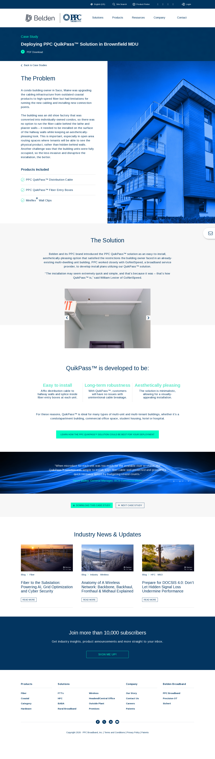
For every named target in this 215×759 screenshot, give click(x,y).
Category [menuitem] (26, 703)
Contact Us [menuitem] (132, 698)
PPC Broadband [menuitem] (171, 693)
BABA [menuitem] (61, 703)
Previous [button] (68, 318)
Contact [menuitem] (182, 17)
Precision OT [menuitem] (170, 698)
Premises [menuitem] (94, 708)
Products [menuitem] (117, 17)
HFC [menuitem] (60, 698)
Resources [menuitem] (138, 17)
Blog (23, 574)
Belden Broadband (174, 684)
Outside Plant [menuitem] (96, 703)
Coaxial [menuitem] (25, 698)
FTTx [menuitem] (61, 693)
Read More (29, 600)
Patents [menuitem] (130, 708)
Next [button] (149, 318)
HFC (153, 574)
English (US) (99, 4)
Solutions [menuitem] (97, 17)
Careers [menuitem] (130, 703)
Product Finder (143, 4)
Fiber (31, 574)
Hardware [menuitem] (26, 708)
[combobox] (102, 4)
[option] (107, 318)
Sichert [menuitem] (167, 703)
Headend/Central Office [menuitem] (102, 698)
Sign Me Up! (107, 654)
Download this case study (91, 505)
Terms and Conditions (114, 732)
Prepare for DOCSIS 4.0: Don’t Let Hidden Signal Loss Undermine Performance (168, 586)
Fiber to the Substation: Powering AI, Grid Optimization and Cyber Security (47, 586)
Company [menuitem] (159, 17)
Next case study (130, 505)
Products (26, 684)
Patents (145, 732)
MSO (160, 574)
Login (188, 4)
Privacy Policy (133, 732)
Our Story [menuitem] (131, 693)
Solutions (64, 684)
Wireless (104, 574)
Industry (94, 574)
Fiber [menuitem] (23, 693)
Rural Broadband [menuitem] (67, 708)
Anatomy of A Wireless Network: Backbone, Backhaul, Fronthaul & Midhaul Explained (107, 586)
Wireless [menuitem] (94, 693)
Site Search (121, 4)
